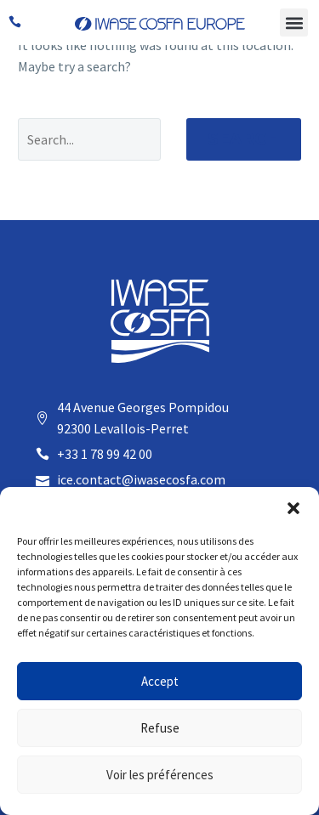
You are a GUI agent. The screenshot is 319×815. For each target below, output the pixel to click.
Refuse (159, 728)
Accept (160, 681)
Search (244, 139)
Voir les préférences (160, 775)
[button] (293, 508)
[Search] (89, 139)
